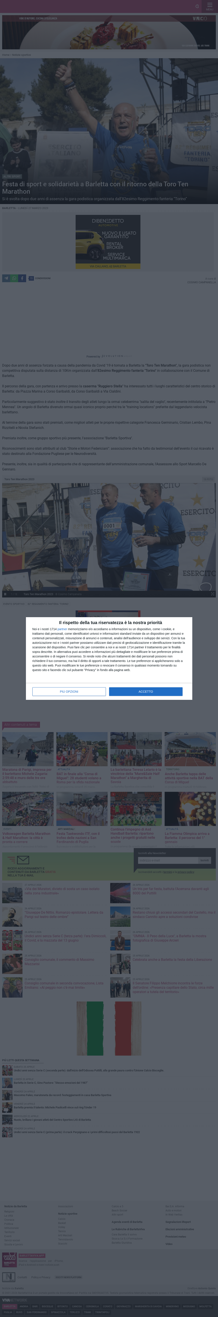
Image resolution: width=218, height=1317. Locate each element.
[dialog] (109, 658)
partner (62, 629)
